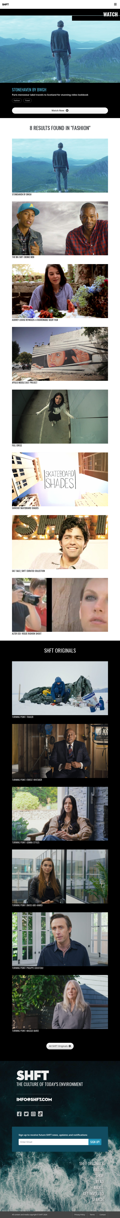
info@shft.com (34, 1100)
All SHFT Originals (60, 1046)
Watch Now (60, 110)
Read (100, 1181)
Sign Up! (95, 1142)
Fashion (17, 100)
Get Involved (93, 1193)
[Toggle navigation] (115, 4)
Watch (98, 1169)
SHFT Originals (91, 1163)
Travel (27, 100)
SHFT (5, 4)
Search (98, 1199)
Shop (100, 1175)
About (99, 1187)
